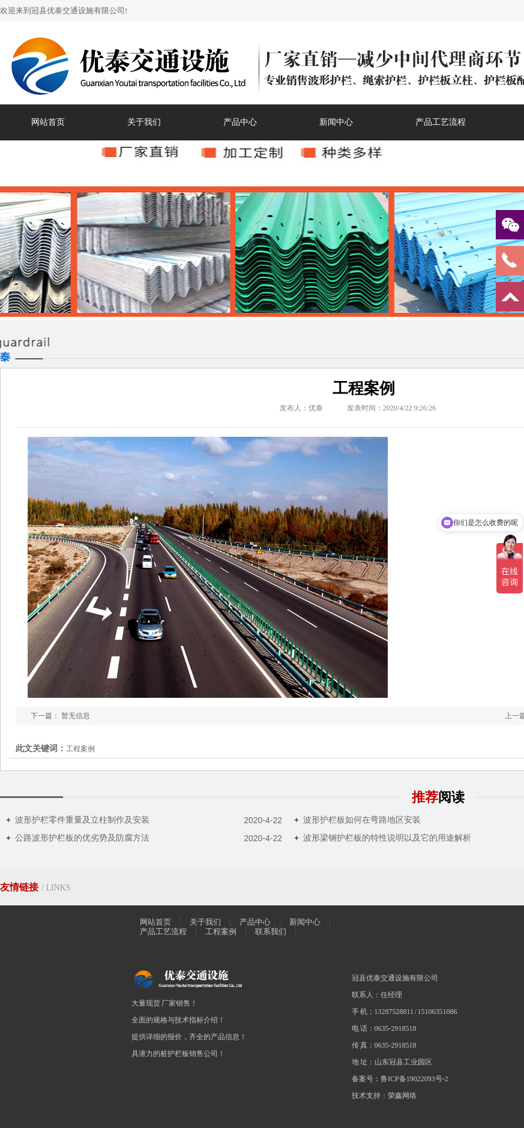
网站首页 (48, 122)
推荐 (438, 797)
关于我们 (144, 122)
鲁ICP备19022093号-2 (414, 1079)
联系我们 (270, 931)
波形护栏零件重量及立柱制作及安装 (77, 819)
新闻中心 (336, 122)
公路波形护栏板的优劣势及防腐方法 (77, 837)
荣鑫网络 (402, 1095)
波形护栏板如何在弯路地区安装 (357, 819)
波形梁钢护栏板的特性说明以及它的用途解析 (382, 837)
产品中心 (240, 122)
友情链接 (20, 887)
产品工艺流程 (440, 122)
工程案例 (220, 931)
